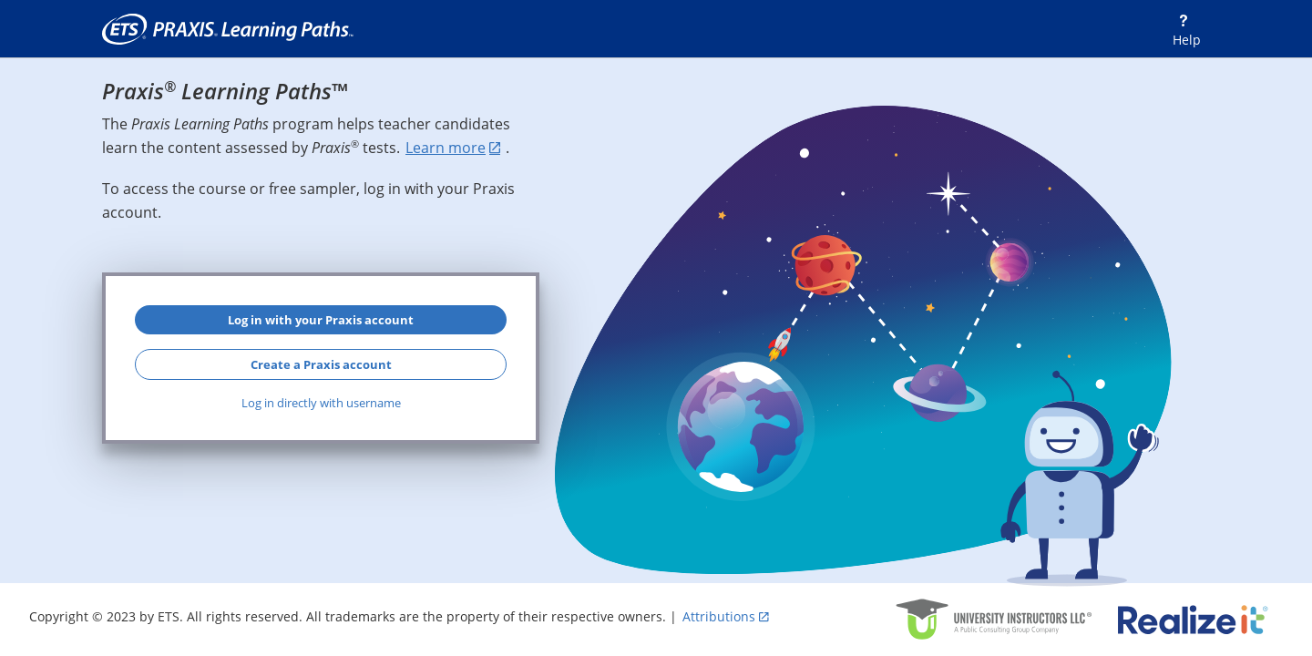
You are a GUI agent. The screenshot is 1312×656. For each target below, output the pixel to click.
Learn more (445, 148)
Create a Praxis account (321, 364)
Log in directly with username (321, 403)
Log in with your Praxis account (321, 320)
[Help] (1183, 29)
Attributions (718, 616)
